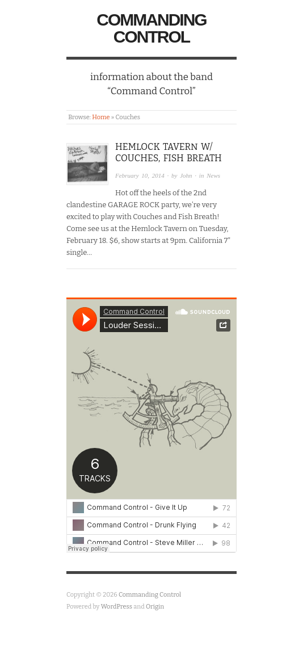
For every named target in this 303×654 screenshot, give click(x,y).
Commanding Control (151, 28)
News (213, 175)
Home (101, 117)
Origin (155, 606)
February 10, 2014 (140, 175)
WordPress (117, 606)
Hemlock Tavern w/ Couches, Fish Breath (168, 152)
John (186, 175)
